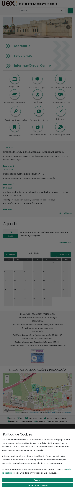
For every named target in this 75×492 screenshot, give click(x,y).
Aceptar (37, 480)
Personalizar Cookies (38, 485)
